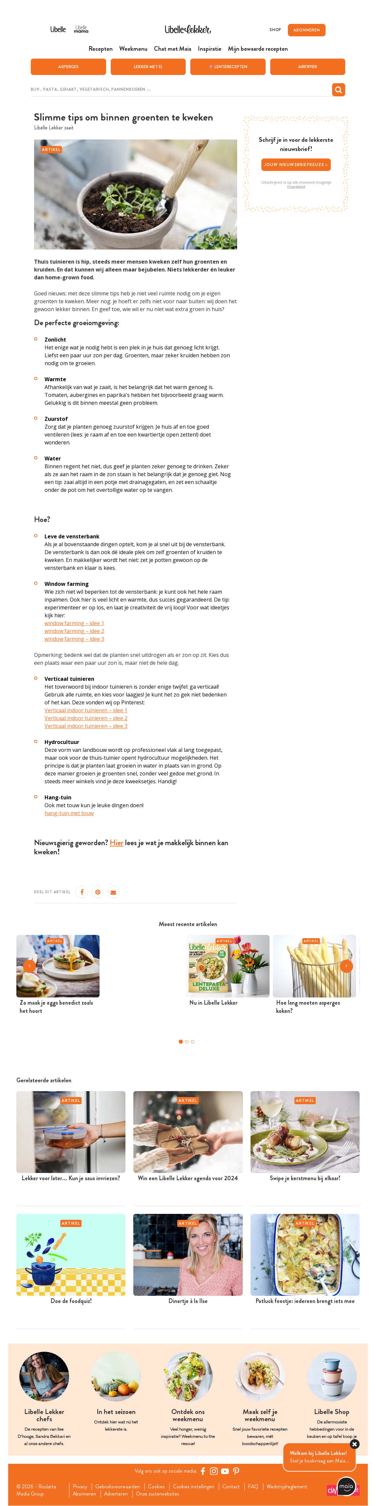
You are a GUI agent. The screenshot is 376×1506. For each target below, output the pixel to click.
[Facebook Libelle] (203, 1471)
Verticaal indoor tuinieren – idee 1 (86, 710)
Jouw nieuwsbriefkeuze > (296, 164)
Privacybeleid (296, 187)
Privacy (80, 1486)
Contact (231, 1486)
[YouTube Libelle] (225, 1471)
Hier (116, 842)
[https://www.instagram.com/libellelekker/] (214, 1471)
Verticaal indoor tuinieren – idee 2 (86, 718)
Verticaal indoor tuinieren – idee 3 (86, 726)
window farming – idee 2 (74, 631)
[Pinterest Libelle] (236, 1471)
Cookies (157, 1486)
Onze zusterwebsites (158, 1494)
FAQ (254, 1486)
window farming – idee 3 (74, 638)
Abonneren (84, 1494)
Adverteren (116, 1494)
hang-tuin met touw (69, 813)
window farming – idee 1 (74, 623)
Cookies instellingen (194, 1486)
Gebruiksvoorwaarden (118, 1486)
